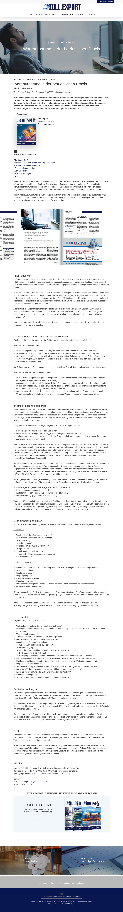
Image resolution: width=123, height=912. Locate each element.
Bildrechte (41, 901)
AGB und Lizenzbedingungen (84, 901)
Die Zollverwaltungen (22, 173)
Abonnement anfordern (47, 883)
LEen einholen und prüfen (24, 168)
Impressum (34, 901)
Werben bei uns (78, 883)
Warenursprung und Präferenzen (61, 42)
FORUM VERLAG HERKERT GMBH (65, 901)
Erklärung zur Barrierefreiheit (55, 904)
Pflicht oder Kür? (20, 160)
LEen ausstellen (20, 171)
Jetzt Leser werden (46, 124)
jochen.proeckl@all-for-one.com (33, 782)
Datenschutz (50, 901)
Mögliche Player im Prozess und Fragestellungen (34, 163)
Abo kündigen (64, 883)
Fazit (15, 176)
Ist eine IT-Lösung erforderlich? (26, 165)
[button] (38, 819)
